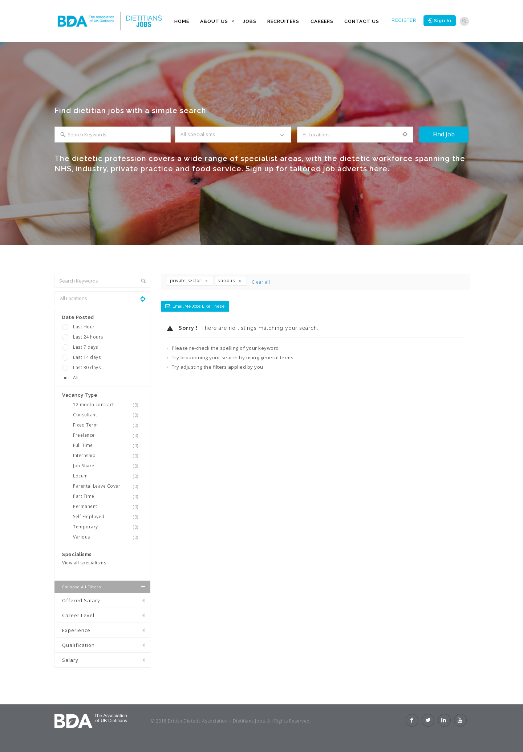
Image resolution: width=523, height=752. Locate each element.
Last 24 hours (88, 337)
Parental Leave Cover (108, 486)
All (76, 378)
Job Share (108, 466)
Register (404, 20)
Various (108, 537)
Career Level (78, 615)
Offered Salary (81, 600)
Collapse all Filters (104, 586)
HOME (181, 21)
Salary (70, 660)
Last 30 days (87, 367)
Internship (108, 455)
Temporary (108, 527)
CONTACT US (361, 21)
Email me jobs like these (199, 306)
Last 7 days (85, 347)
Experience (76, 630)
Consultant (108, 415)
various (230, 280)
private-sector (189, 280)
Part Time (108, 496)
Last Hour (84, 327)
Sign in (439, 20)
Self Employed (108, 516)
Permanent (108, 506)
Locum (108, 476)
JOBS (249, 21)
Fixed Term (108, 425)
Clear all (261, 282)
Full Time (108, 445)
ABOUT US (214, 21)
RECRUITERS (283, 21)
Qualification (78, 645)
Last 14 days (87, 357)
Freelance (108, 435)
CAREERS (322, 21)
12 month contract (108, 404)
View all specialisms (84, 563)
